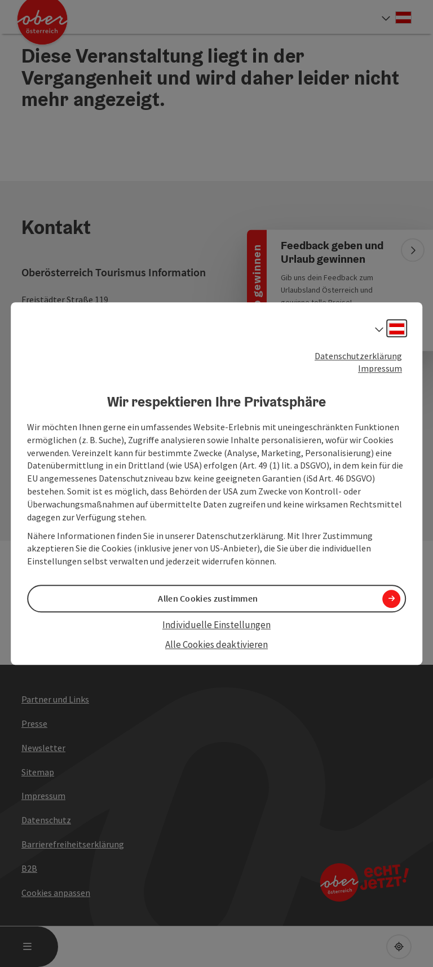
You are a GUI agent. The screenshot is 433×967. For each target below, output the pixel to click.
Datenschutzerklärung (358, 355)
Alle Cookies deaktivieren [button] (216, 644)
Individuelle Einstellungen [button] (216, 625)
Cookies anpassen (55, 892)
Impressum (380, 368)
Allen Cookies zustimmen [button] (208, 598)
